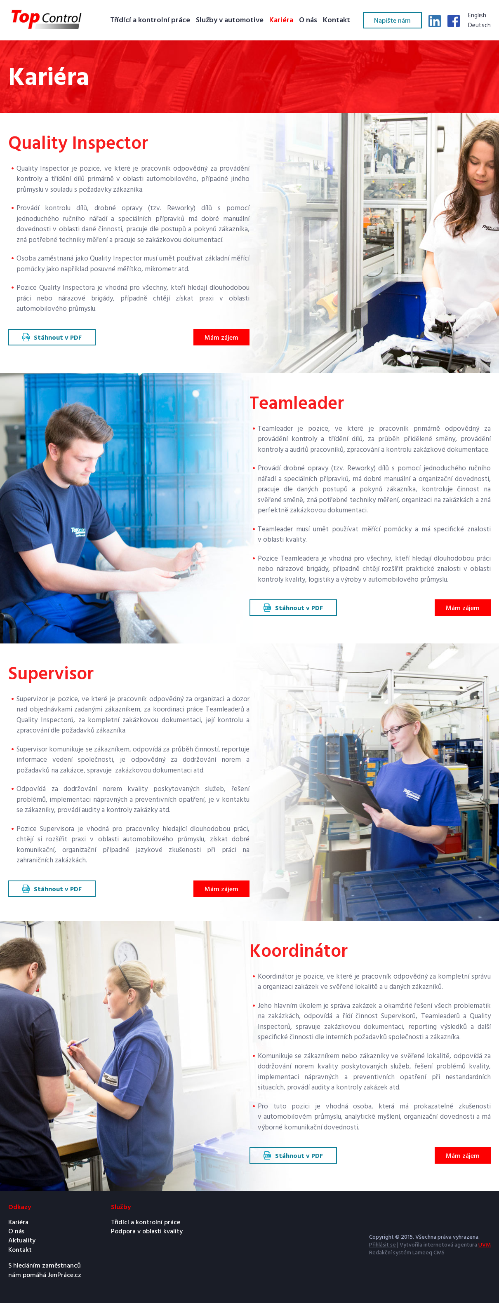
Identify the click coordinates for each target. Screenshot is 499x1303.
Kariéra (281, 20)
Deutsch (479, 26)
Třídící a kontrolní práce (150, 20)
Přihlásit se (382, 1245)
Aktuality (21, 1240)
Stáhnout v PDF (58, 338)
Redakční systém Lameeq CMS (407, 1253)
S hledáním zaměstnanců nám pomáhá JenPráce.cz (44, 1270)
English (477, 16)
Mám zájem (221, 338)
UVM (484, 1245)
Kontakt (336, 20)
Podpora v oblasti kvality (147, 1231)
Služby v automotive (230, 20)
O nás (308, 20)
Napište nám (392, 21)
